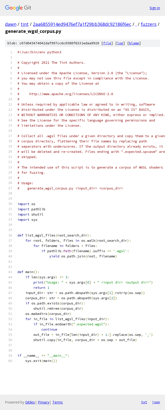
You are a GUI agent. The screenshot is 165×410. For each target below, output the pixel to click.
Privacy (43, 402)
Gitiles (30, 402)
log (120, 43)
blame (134, 43)
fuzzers (149, 24)
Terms (57, 402)
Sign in (155, 7)
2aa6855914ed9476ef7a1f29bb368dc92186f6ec (82, 24)
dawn (10, 24)
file (107, 43)
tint (25, 24)
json (156, 402)
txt (144, 402)
